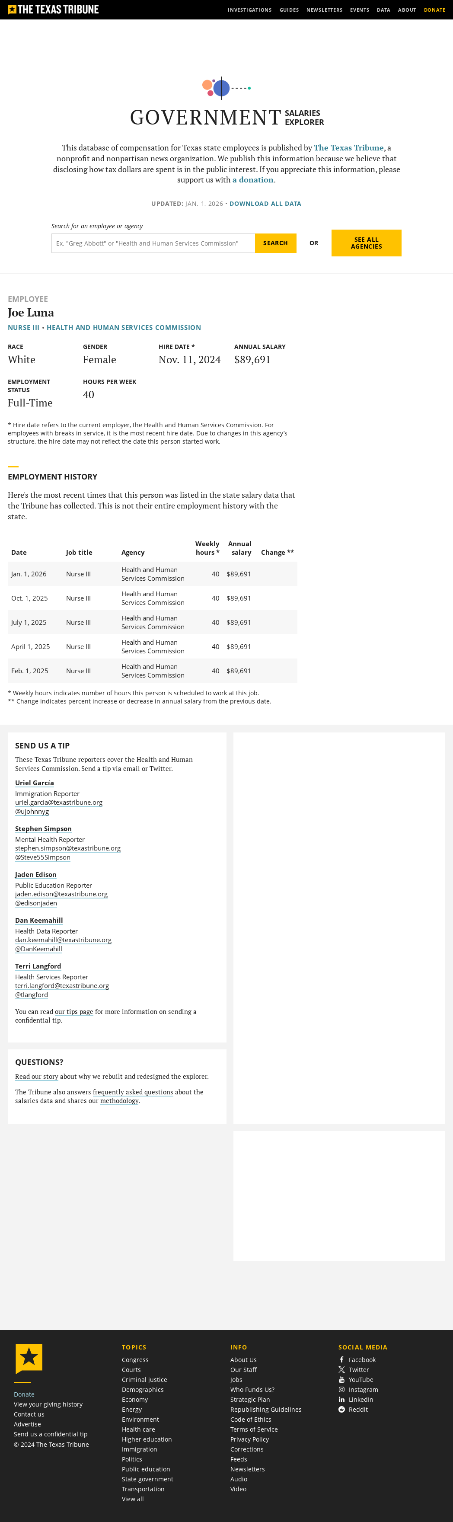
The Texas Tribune (349, 148)
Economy (135, 1399)
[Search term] (153, 243)
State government (147, 1479)
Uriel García (34, 782)
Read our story (36, 1076)
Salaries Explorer (304, 117)
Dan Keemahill (39, 920)
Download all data (266, 203)
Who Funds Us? (252, 1389)
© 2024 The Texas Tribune (51, 1444)
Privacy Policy (249, 1439)
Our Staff (243, 1369)
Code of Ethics (250, 1419)
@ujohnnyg (32, 811)
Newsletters (247, 1469)
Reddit (353, 1409)
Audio (238, 1479)
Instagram (358, 1389)
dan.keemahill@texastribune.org (63, 939)
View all (133, 1499)
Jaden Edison (36, 874)
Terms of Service (254, 1429)
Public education (146, 1469)
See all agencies (366, 242)
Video (238, 1489)
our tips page (74, 1011)
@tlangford (31, 994)
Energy (132, 1409)
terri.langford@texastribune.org (62, 985)
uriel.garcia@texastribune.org (58, 802)
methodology (119, 1101)
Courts (131, 1369)
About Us (243, 1360)
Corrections (247, 1449)
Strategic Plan (250, 1399)
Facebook (357, 1360)
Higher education (147, 1439)
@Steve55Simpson (42, 857)
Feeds (238, 1459)
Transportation (143, 1489)
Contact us (29, 1414)
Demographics (143, 1389)
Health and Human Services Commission (124, 327)
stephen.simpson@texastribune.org (68, 848)
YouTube (355, 1379)
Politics (132, 1459)
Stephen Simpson (43, 828)
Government (206, 117)
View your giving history (48, 1404)
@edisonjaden (36, 902)
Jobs (236, 1379)
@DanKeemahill (38, 948)
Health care (138, 1429)
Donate (24, 1394)
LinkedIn (355, 1399)
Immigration (139, 1449)
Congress (135, 1360)
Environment (140, 1419)
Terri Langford (38, 966)
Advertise (27, 1424)
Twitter (353, 1369)
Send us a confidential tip (51, 1434)
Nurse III (24, 327)
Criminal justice (144, 1379)
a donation (253, 180)
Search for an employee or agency (97, 226)
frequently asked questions (133, 1092)
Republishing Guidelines (266, 1409)
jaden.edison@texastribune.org (61, 893)
